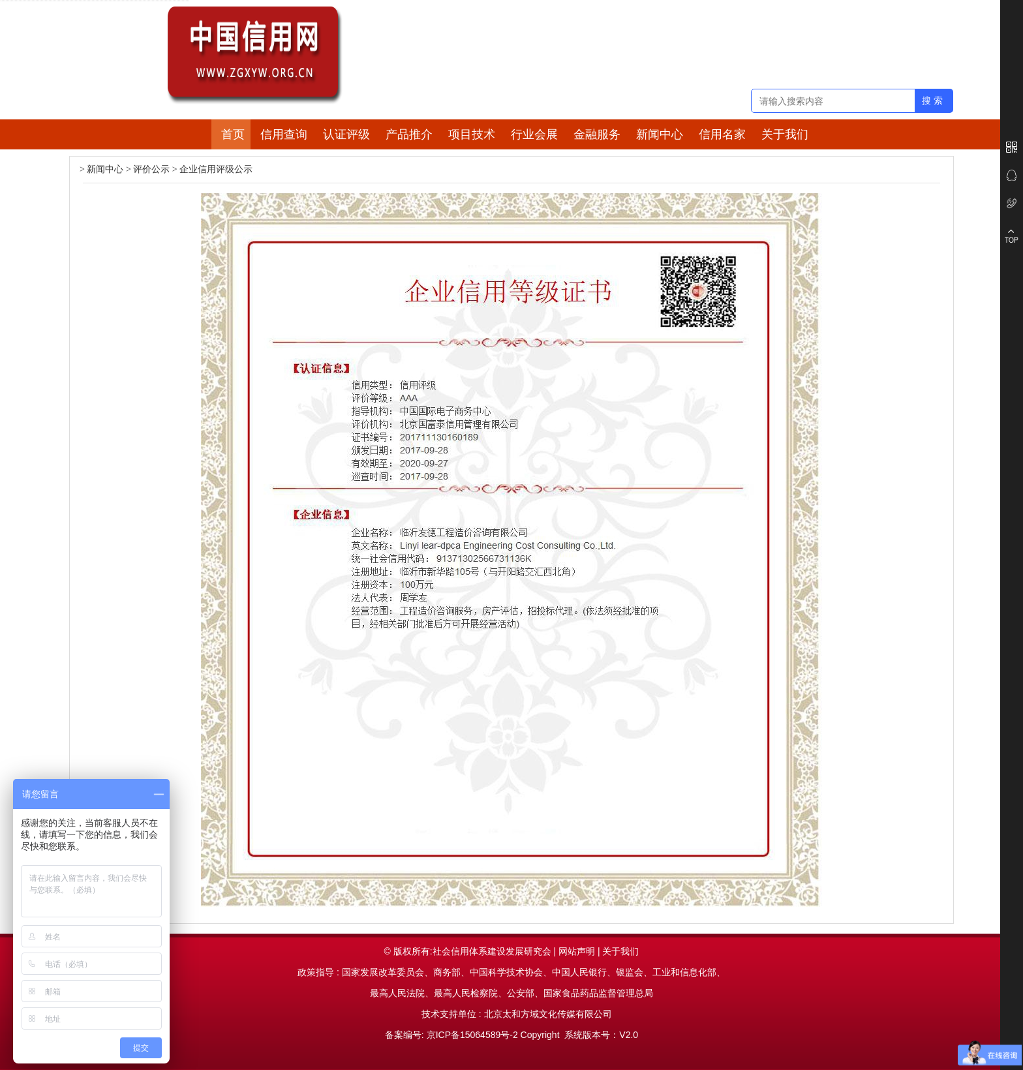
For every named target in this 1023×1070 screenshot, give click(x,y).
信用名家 (722, 134)
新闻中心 (659, 134)
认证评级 (346, 134)
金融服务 (596, 134)
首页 (233, 134)
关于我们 (784, 134)
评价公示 (151, 169)
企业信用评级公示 (215, 169)
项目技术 (471, 134)
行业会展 (534, 134)
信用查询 (283, 134)
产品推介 (409, 134)
